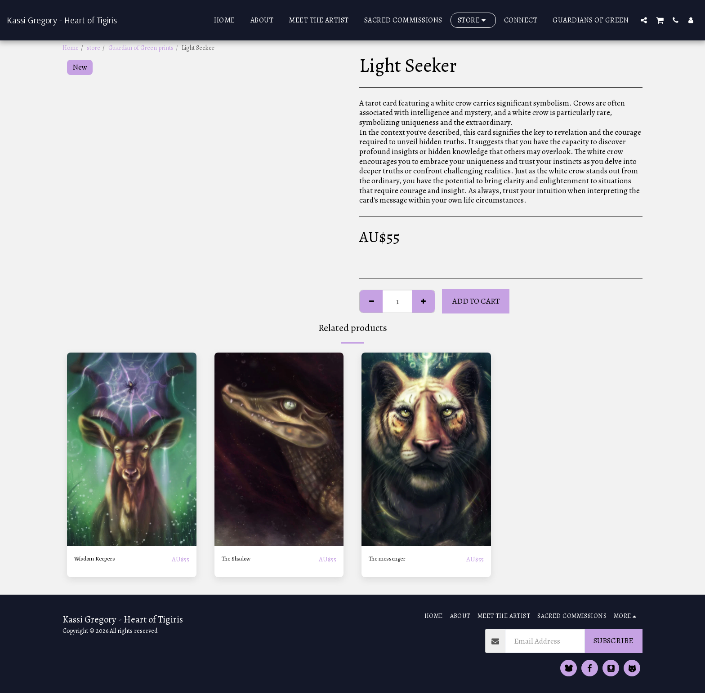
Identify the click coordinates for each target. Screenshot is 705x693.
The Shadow (240, 558)
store (93, 48)
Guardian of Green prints (141, 48)
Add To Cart (476, 301)
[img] (131, 449)
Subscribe (613, 640)
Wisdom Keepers (101, 558)
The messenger (393, 558)
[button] (644, 20)
